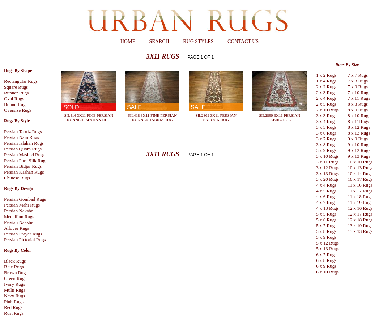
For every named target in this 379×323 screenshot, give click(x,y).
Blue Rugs (14, 266)
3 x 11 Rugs (327, 162)
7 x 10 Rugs (359, 92)
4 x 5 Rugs (326, 191)
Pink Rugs (14, 301)
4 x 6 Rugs (326, 196)
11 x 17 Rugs (360, 191)
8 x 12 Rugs (359, 127)
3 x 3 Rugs (326, 115)
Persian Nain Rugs (21, 137)
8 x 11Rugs (358, 121)
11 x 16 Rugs (360, 185)
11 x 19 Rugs (360, 202)
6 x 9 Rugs (326, 266)
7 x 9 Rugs (358, 86)
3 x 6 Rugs (326, 133)
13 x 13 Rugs (360, 231)
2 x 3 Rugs (326, 92)
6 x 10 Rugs (327, 272)
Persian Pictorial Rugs (25, 239)
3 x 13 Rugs (327, 173)
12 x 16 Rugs (360, 208)
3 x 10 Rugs (327, 156)
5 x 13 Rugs (327, 248)
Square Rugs (16, 87)
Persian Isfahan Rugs (24, 143)
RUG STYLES (198, 41)
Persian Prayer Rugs (23, 234)
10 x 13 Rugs (360, 167)
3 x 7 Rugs (326, 138)
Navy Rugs (14, 295)
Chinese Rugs (17, 177)
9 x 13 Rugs (359, 156)
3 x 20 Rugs (327, 179)
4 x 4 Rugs (326, 185)
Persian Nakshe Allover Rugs (18, 225)
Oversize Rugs (17, 110)
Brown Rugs (15, 272)
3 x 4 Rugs (326, 121)
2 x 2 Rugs (326, 86)
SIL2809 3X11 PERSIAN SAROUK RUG (216, 117)
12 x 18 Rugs (360, 219)
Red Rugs (13, 307)
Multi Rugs (14, 290)
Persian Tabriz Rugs (23, 131)
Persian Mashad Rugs (24, 154)
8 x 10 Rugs (359, 115)
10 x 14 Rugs (360, 173)
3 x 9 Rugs (326, 150)
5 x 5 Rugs (326, 214)
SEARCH (159, 41)
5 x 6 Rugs (326, 219)
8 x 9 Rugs (358, 109)
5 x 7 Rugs (326, 225)
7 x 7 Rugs (358, 75)
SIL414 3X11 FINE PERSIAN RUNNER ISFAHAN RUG (89, 117)
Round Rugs (15, 104)
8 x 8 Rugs (358, 104)
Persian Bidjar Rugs (23, 166)
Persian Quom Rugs (23, 149)
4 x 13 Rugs (327, 208)
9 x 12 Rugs (359, 150)
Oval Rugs (14, 98)
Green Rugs (15, 278)
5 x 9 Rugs (326, 237)
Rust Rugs (14, 313)
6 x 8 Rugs (326, 260)
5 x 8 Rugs (326, 231)
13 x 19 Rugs (360, 225)
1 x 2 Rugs (326, 75)
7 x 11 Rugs (359, 98)
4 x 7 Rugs (326, 202)
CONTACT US (243, 41)
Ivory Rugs (14, 284)
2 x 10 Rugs (327, 109)
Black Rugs (15, 261)
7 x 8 (352, 81)
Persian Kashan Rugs (24, 172)
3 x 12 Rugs (327, 167)
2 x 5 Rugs (326, 104)
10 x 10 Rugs (360, 162)
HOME (127, 41)
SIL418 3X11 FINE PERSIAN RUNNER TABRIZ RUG (152, 117)
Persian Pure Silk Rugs (25, 160)
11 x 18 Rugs (360, 196)
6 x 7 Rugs (326, 254)
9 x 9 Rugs (358, 138)
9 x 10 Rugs (359, 144)
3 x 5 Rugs (326, 127)
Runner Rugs (16, 92)
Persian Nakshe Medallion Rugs (19, 213)
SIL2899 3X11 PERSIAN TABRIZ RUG (279, 117)
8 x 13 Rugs (359, 133)
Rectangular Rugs (21, 81)
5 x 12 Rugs (327, 243)
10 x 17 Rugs (360, 179)
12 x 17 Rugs (360, 214)
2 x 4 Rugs (326, 98)
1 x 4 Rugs (326, 81)
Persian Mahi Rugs (22, 205)
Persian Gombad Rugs (25, 199)
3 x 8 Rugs (326, 144)
